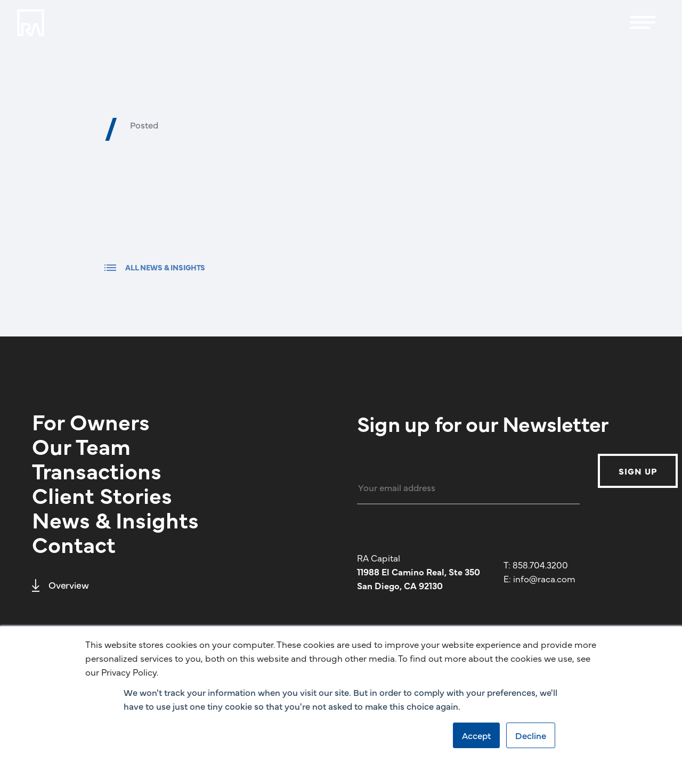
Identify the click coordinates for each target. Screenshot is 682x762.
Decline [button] (530, 735)
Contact (74, 543)
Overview (60, 585)
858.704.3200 (540, 564)
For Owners (91, 420)
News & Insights (115, 518)
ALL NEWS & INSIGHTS (154, 267)
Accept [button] (476, 735)
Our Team (81, 445)
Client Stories (102, 494)
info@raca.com (544, 578)
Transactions (96, 469)
